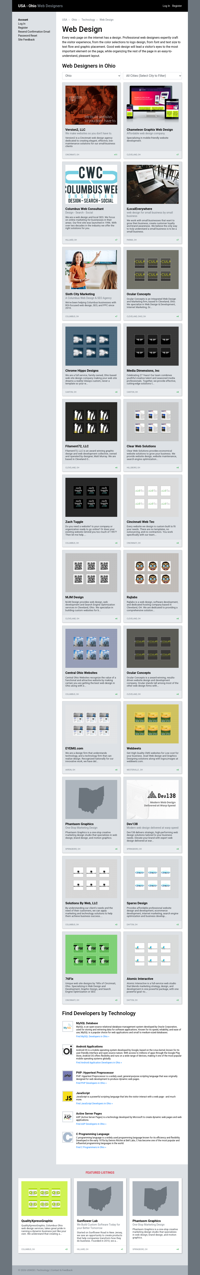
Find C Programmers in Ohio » (91, 1147)
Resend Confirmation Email (34, 31)
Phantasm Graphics (79, 824)
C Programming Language (92, 1134)
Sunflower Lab (87, 1221)
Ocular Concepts (138, 294)
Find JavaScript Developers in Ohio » (94, 1103)
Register (177, 5)
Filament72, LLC (77, 446)
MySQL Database (87, 1023)
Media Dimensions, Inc (143, 370)
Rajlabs (132, 597)
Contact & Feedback (62, 1270)
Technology (88, 19)
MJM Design (74, 597)
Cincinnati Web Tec (140, 522)
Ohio (46, 6)
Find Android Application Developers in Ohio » (99, 1062)
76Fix (69, 979)
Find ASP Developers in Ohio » (91, 1124)
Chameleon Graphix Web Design (150, 129)
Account (23, 19)
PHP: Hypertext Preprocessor (95, 1072)
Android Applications (89, 1046)
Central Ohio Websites (81, 673)
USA (22, 6)
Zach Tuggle (74, 522)
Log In (166, 5)
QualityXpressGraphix (37, 1221)
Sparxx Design (137, 903)
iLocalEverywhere (139, 209)
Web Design (107, 19)
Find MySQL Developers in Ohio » (92, 1036)
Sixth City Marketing (80, 294)
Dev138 (132, 824)
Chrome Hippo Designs (81, 370)
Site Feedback (26, 39)
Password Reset (27, 35)
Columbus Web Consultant (84, 209)
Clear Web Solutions (141, 446)
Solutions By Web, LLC (81, 903)
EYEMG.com (74, 748)
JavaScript (83, 1093)
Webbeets (134, 748)
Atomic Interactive (140, 979)
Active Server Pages (89, 1113)
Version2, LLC (75, 129)
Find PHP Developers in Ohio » (91, 1083)
